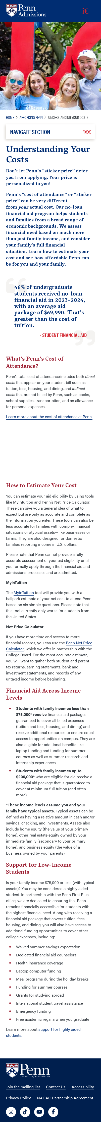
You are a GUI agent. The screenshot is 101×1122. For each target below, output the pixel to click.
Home (10, 117)
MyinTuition (24, 592)
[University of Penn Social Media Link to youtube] (39, 1112)
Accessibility (83, 1087)
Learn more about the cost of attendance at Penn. (49, 416)
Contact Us (56, 1087)
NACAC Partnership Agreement (65, 1098)
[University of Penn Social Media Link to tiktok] (25, 1112)
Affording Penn (31, 117)
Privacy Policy (18, 1098)
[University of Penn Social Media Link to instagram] (11, 1112)
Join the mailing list (23, 1087)
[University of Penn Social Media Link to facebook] (53, 1112)
